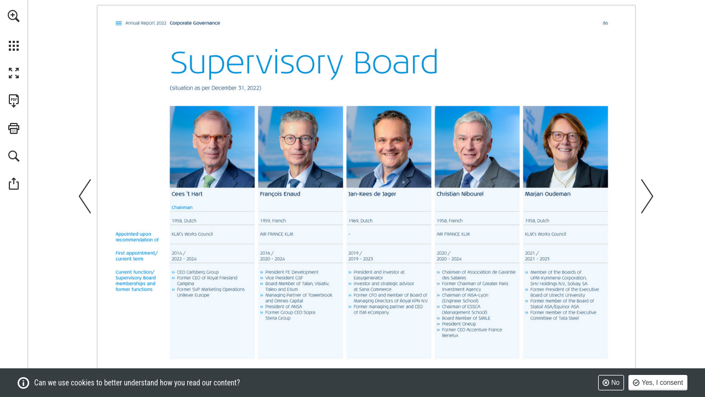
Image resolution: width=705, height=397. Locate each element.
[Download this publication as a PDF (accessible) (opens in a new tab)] (14, 101)
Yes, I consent (662, 383)
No (615, 383)
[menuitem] (14, 30)
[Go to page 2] (119, 23)
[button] (14, 16)
